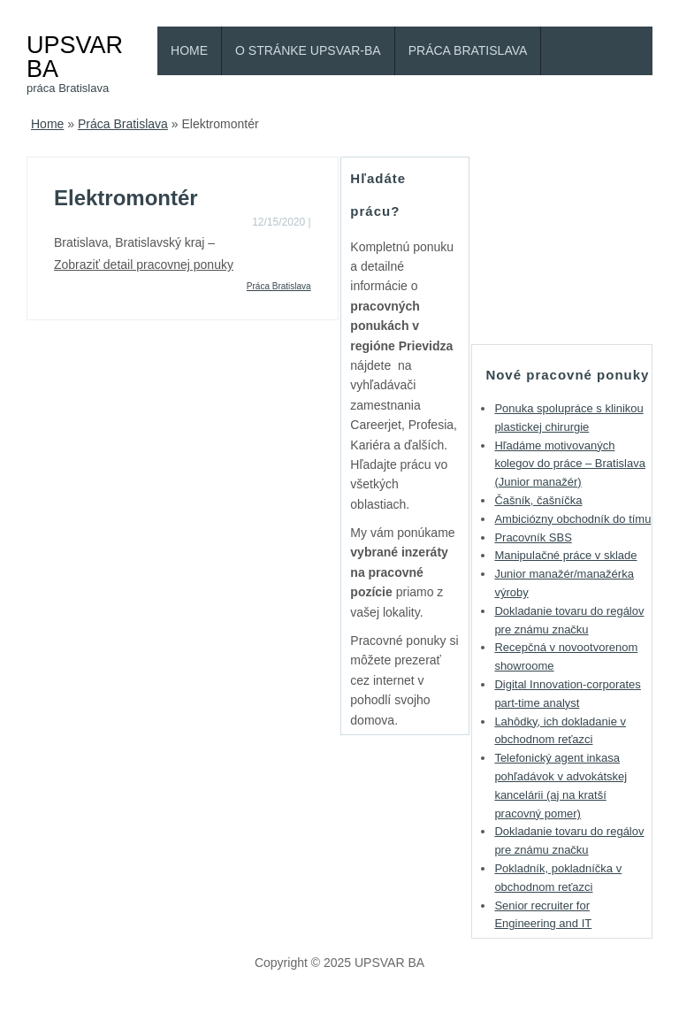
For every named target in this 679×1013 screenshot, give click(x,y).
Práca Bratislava (468, 50)
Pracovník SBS (532, 537)
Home (189, 50)
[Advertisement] (574, 245)
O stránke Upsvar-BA (308, 50)
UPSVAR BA (75, 56)
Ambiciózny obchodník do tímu (572, 519)
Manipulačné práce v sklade (565, 555)
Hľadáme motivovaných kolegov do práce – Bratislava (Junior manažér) (569, 464)
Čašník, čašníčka (538, 500)
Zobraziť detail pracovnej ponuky (143, 264)
